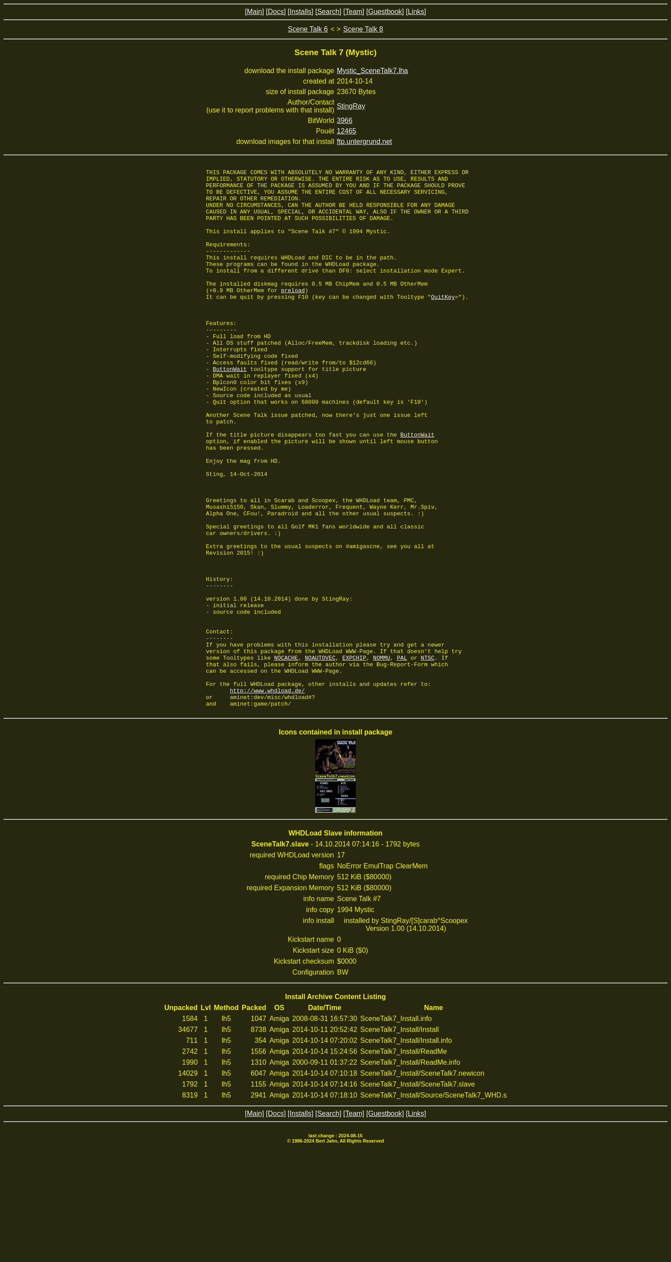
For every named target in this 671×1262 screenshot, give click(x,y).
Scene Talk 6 (308, 29)
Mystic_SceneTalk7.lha (372, 70)
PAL (402, 756)
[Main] (254, 11)
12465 (347, 131)
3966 (345, 120)
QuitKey (443, 323)
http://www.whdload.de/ (267, 795)
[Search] (328, 11)
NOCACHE (286, 756)
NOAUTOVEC (320, 756)
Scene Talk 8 (363, 29)
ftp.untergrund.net (364, 141)
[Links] (416, 11)
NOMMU (381, 756)
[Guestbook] (385, 11)
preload (293, 315)
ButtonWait (230, 409)
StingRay (351, 106)
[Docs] (275, 11)
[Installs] (300, 11)
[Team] (353, 11)
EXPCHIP (354, 756)
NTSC (428, 756)
